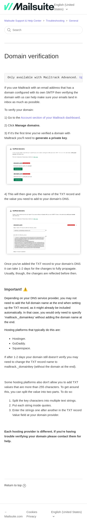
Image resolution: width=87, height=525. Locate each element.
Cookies (31, 512)
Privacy (31, 516)
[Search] (43, 30)
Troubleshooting (55, 20)
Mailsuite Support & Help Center (23, 20)
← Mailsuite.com (13, 514)
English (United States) (64, 7)
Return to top (15, 485)
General (73, 20)
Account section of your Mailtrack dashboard (50, 117)
